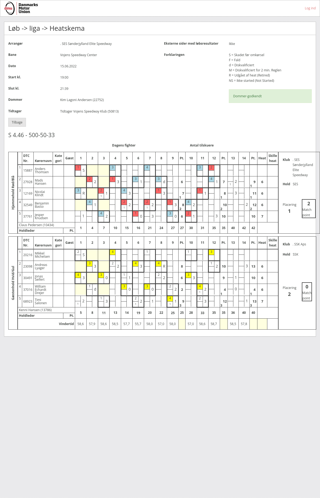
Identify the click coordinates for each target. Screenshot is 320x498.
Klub (286, 159)
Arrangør (15, 43)
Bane (12, 54)
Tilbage (17, 122)
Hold (286, 184)
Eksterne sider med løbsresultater (191, 43)
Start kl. (14, 77)
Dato (12, 66)
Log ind (310, 8)
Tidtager (15, 111)
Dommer (15, 99)
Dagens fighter (124, 145)
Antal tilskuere (202, 145)
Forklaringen (174, 54)
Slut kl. (13, 88)
